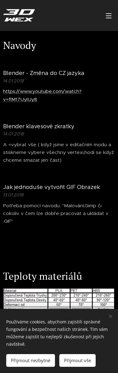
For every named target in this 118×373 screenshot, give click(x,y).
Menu (108, 15)
